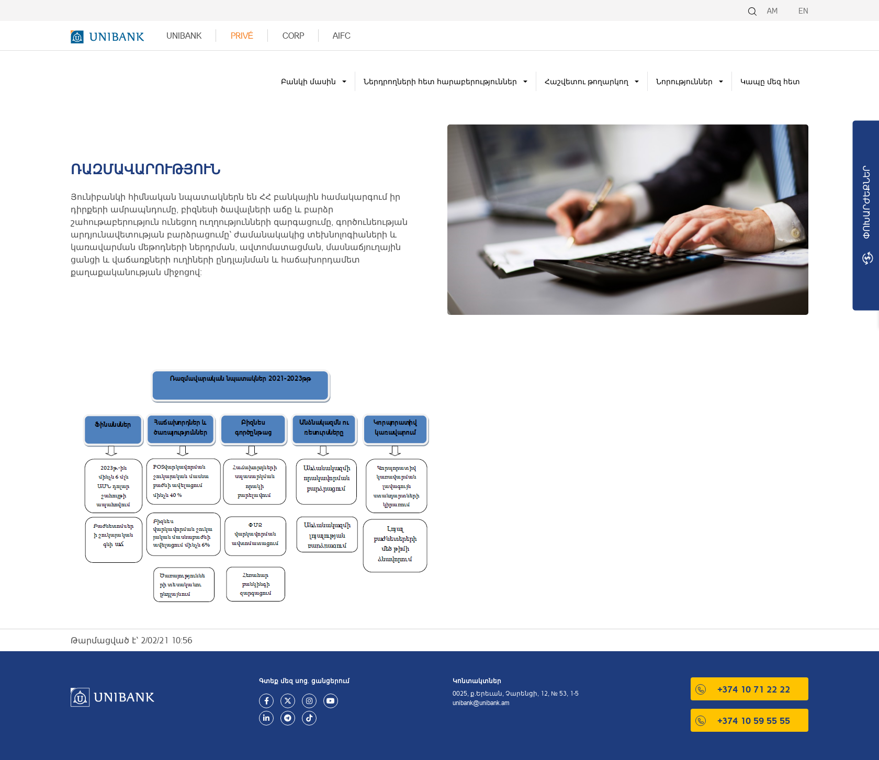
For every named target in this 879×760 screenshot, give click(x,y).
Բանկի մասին (308, 81)
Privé (242, 35)
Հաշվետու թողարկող (586, 81)
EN (803, 10)
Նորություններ (684, 81)
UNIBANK (183, 35)
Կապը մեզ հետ (770, 81)
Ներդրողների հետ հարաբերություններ (440, 81)
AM (772, 10)
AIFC (342, 35)
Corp (293, 35)
